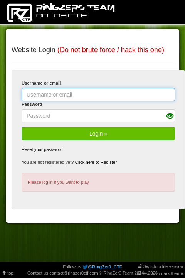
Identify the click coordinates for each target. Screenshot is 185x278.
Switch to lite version (160, 266)
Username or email (41, 83)
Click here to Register (96, 162)
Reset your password (42, 149)
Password (32, 104)
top (7, 273)
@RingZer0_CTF (105, 266)
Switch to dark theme (160, 273)
